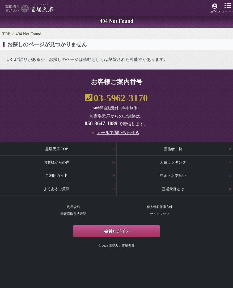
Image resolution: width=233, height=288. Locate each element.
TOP (6, 34)
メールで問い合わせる (118, 132)
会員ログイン (116, 231)
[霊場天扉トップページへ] (29, 8)
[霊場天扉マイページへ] (215, 9)
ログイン (214, 11)
